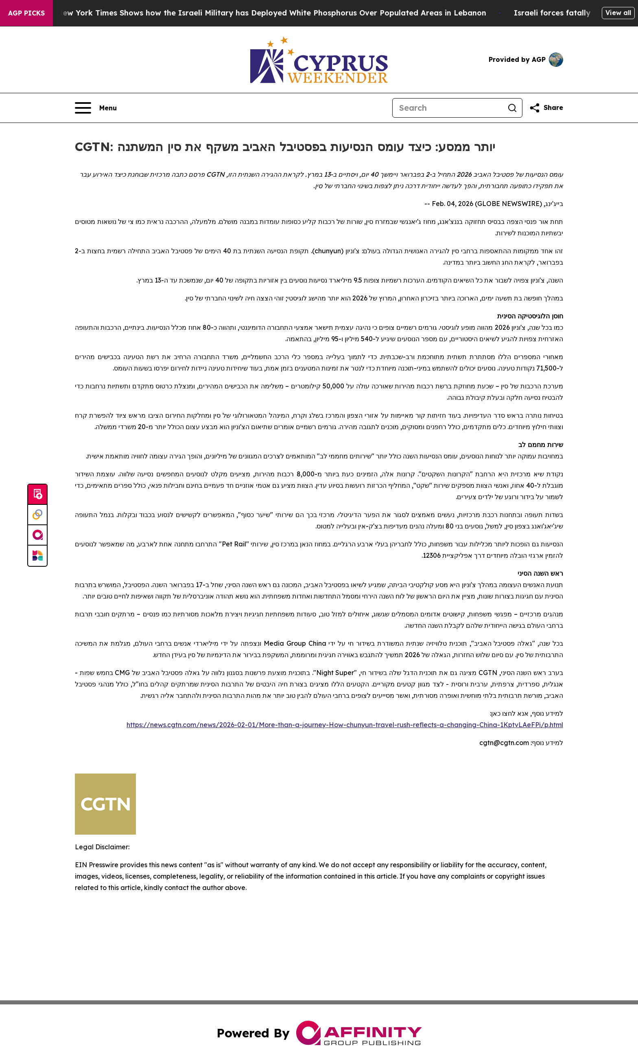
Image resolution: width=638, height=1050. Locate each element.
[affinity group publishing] (37, 535)
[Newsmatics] (37, 556)
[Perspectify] (37, 515)
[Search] (448, 108)
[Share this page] (546, 108)
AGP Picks (26, 13)
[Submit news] (37, 494)
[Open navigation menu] (96, 108)
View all (618, 13)
